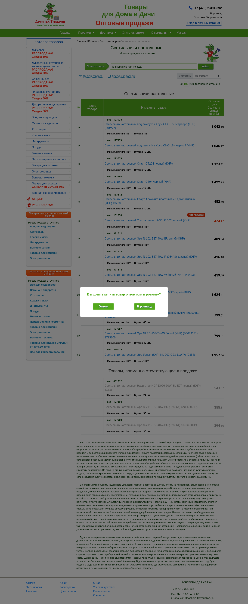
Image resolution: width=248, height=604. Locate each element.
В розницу (144, 306)
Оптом (103, 306)
